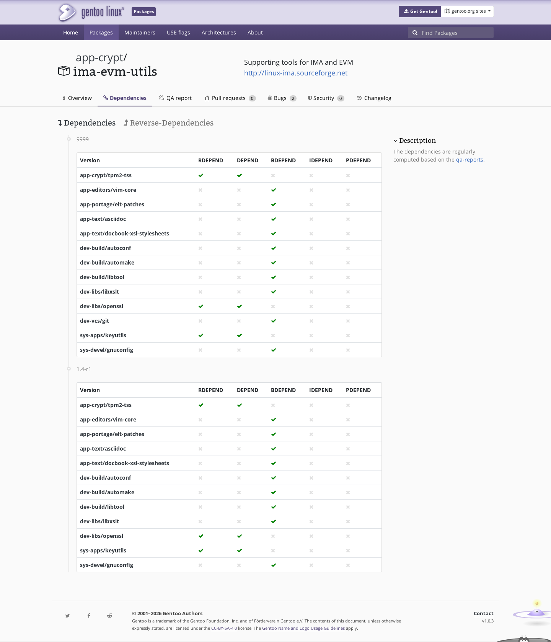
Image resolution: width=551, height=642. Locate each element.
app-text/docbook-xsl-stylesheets (124, 233)
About (255, 32)
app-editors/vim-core (108, 189)
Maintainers (139, 32)
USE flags (178, 32)
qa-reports (469, 159)
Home (70, 32)
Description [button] (417, 140)
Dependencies (125, 97)
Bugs (282, 97)
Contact (484, 613)
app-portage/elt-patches (112, 204)
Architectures (219, 32)
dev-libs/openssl (101, 306)
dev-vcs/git (94, 320)
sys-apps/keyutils (103, 335)
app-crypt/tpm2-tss (106, 175)
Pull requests (230, 97)
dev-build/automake (107, 262)
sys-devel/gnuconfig (106, 349)
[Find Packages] (458, 32)
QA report (175, 97)
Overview (77, 97)
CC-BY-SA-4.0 (224, 628)
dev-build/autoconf (105, 248)
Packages (101, 32)
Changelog (373, 97)
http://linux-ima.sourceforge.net (295, 72)
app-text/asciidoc (103, 218)
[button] (420, 11)
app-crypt (99, 57)
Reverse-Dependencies (169, 122)
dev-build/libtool (102, 277)
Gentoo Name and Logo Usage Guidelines (303, 628)
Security (326, 97)
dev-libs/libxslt (99, 291)
